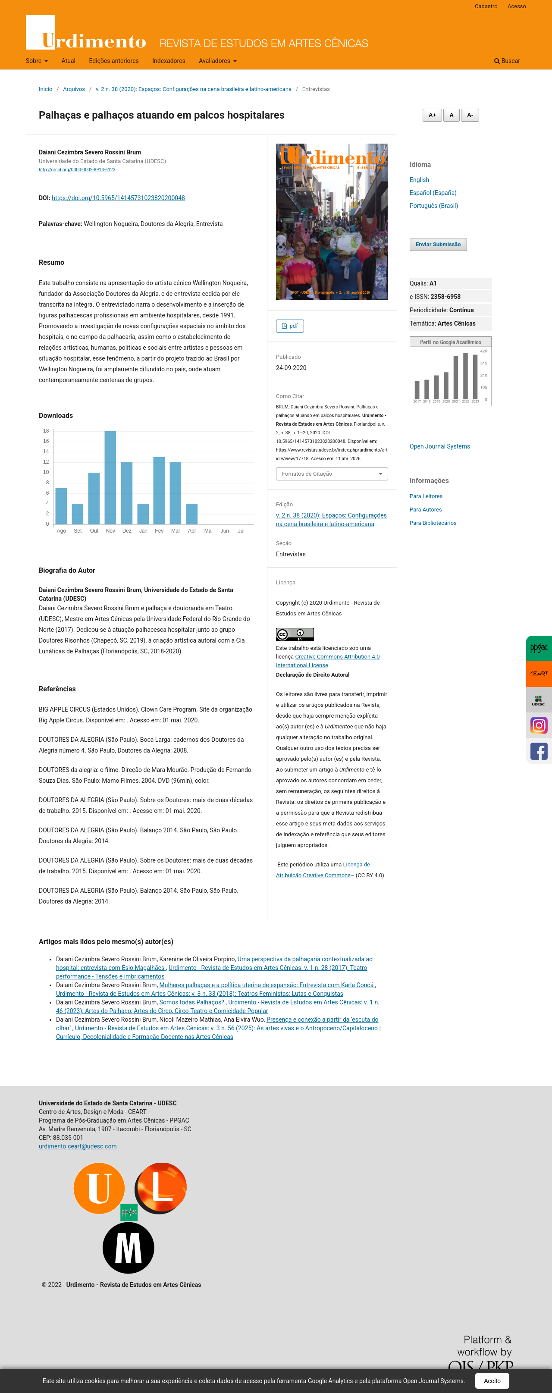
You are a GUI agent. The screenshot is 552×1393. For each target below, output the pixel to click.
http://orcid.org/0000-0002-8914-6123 (77, 170)
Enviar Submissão (438, 244)
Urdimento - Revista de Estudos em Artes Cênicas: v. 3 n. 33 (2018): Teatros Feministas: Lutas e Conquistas (199, 993)
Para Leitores (426, 496)
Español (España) (433, 192)
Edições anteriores (113, 60)
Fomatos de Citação (307, 474)
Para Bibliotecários (433, 523)
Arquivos (74, 89)
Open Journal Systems (440, 446)
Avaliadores (215, 60)
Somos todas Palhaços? (193, 1002)
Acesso (517, 6)
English (419, 179)
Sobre (34, 60)
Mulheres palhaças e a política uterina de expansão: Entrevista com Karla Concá (267, 985)
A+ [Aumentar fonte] (432, 115)
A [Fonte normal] (451, 115)
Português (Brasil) (434, 205)
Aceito (492, 1380)
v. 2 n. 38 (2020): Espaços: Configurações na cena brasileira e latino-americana (194, 89)
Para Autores (426, 509)
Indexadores (168, 60)
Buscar (507, 60)
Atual (68, 60)
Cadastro (486, 6)
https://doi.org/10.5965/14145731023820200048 (118, 198)
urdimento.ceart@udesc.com (78, 1146)
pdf (293, 326)
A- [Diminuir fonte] (470, 115)
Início (45, 89)
